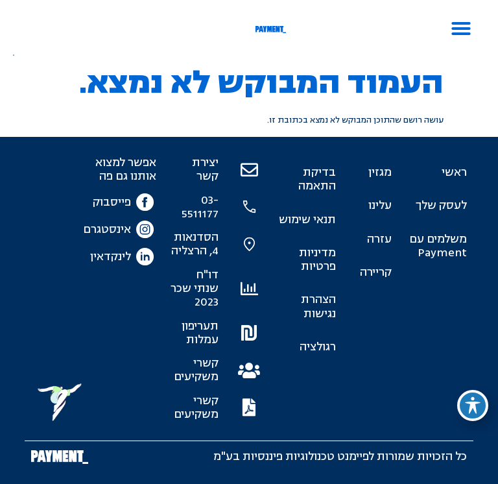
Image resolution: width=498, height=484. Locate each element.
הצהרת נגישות (318, 306)
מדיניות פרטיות (317, 259)
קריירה (376, 272)
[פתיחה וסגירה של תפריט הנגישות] (472, 405)
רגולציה (318, 347)
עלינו (380, 205)
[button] (461, 28)
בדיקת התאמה (317, 179)
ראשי (454, 172)
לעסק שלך (441, 205)
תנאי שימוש (307, 220)
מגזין (380, 172)
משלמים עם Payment (438, 246)
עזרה (379, 239)
